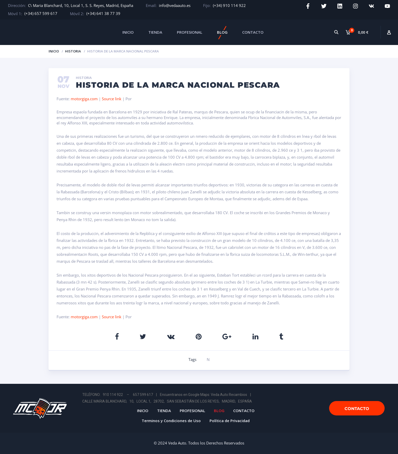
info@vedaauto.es (175, 5)
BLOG (222, 32)
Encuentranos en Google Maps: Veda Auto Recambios (203, 395)
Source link (112, 98)
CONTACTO (253, 32)
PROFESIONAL (189, 32)
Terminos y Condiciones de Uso (171, 420)
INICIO (128, 32)
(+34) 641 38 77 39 (103, 13)
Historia (73, 51)
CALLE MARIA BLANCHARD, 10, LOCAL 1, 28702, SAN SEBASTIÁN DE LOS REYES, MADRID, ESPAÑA (167, 401)
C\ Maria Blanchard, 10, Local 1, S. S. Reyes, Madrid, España (80, 5)
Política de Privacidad (230, 420)
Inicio (54, 51)
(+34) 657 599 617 (40, 13)
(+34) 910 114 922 (229, 5)
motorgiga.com (84, 98)
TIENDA (155, 32)
